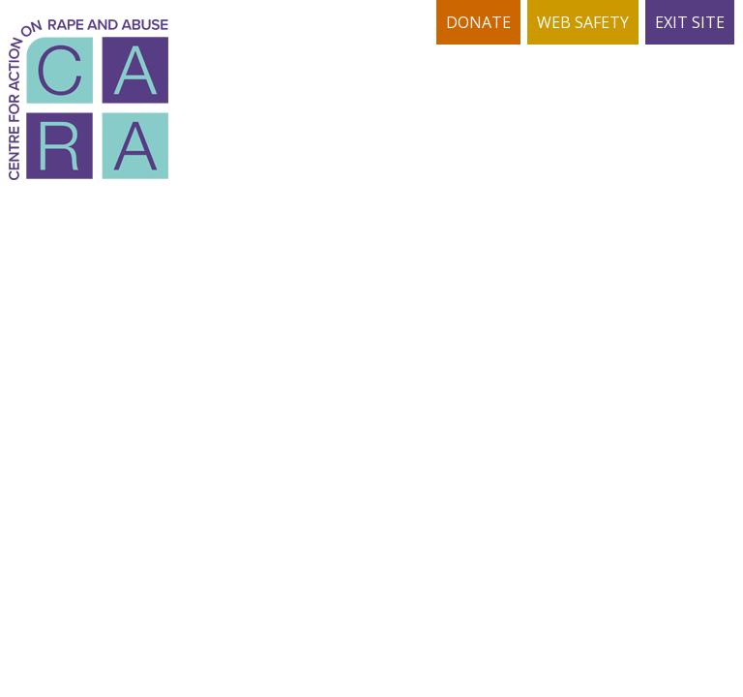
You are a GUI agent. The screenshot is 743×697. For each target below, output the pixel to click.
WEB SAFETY (583, 22)
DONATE (478, 22)
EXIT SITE (690, 22)
